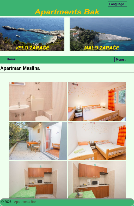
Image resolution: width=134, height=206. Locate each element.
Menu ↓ (121, 59)
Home (11, 59)
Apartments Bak (25, 202)
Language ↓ (117, 4)
